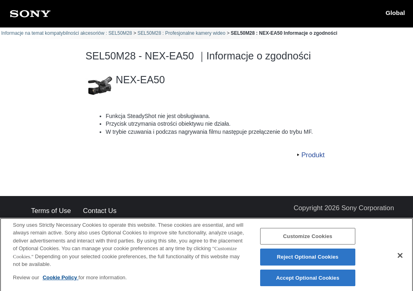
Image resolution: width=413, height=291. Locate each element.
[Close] (400, 258)
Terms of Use (51, 211)
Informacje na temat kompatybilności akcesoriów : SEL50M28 (66, 33)
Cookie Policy (61, 280)
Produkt (313, 155)
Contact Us (100, 211)
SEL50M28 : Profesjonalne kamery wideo (181, 33)
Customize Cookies (307, 239)
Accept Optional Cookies (307, 281)
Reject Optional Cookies (308, 260)
